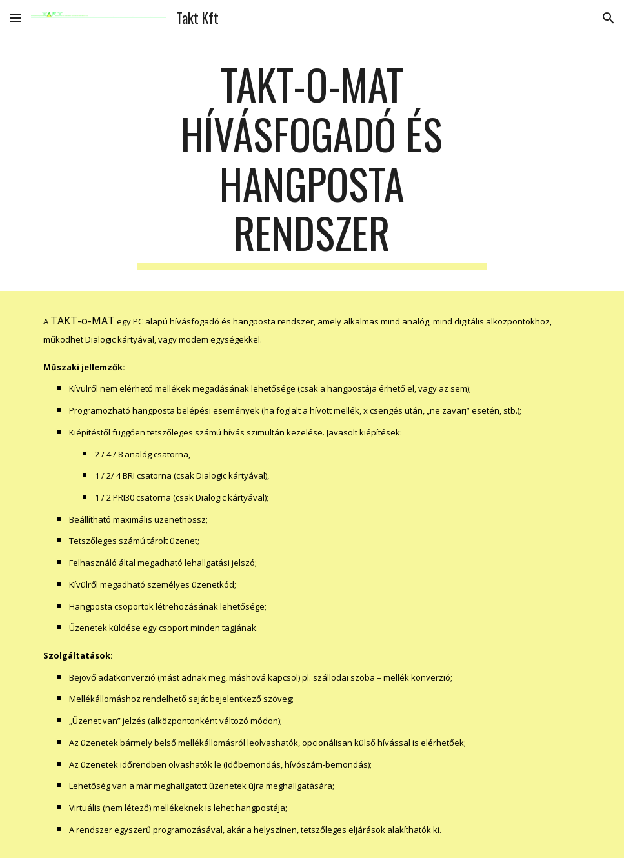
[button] (15, 17)
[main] (312, 164)
